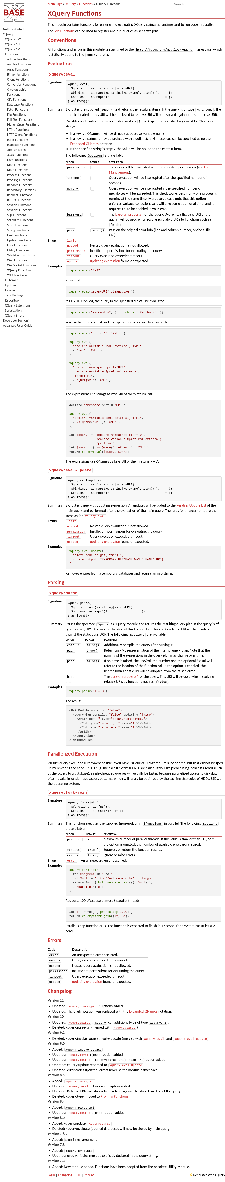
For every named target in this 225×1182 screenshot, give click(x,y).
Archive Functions (19, 64)
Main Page (55, 4)
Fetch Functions (17, 110)
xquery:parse (79, 1022)
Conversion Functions (21, 84)
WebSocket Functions (21, 265)
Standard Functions (20, 220)
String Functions (18, 230)
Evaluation (60, 63)
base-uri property (128, 214)
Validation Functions (21, 255)
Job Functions (16, 150)
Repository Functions (21, 190)
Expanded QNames (84, 143)
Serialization (13, 310)
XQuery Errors (14, 315)
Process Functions (19, 175)
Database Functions (20, 105)
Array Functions (17, 69)
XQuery (8, 34)
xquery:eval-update (190, 1038)
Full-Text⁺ (11, 280)
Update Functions (19, 240)
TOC (78, 1175)
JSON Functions (17, 155)
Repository (12, 300)
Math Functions (17, 170)
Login (51, 1175)
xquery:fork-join (83, 1006)
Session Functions (19, 205)
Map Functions (17, 165)
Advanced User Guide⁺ (18, 325)
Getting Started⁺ (14, 29)
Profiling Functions (19, 180)
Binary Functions (18, 74)
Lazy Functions (17, 160)
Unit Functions (17, 235)
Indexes (10, 290)
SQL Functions (16, 215)
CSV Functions (16, 99)
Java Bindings (14, 295)
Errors (54, 940)
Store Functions (17, 225)
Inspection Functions (21, 145)
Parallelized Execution (72, 753)
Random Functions (19, 185)
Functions (11, 54)
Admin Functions (18, 59)
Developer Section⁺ (16, 320)
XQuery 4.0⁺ (13, 39)
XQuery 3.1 (12, 44)
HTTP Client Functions (22, 135)
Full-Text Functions (19, 120)
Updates (10, 285)
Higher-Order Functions (23, 125)
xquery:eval (95, 516)
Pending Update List (191, 505)
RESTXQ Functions (19, 200)
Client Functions (18, 79)
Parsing (56, 582)
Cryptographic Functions (16, 91)
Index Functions (17, 140)
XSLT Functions (17, 275)
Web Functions (17, 260)
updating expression (105, 261)
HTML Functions (18, 130)
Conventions (62, 40)
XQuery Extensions (17, 305)
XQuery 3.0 (12, 49)
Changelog (60, 990)
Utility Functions (18, 250)
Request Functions (19, 195)
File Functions (16, 115)
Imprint (89, 1175)
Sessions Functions (19, 210)
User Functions (17, 245)
